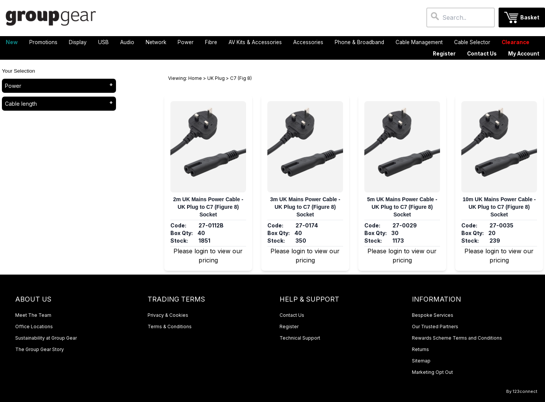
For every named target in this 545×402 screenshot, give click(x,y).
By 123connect (521, 391)
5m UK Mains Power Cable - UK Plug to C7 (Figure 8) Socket (402, 207)
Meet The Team (33, 315)
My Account (523, 54)
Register (444, 54)
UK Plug (216, 78)
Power (13, 86)
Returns (420, 349)
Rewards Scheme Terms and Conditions (457, 338)
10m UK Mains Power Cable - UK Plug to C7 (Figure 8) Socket (498, 207)
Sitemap (421, 361)
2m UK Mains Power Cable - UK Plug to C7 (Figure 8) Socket (208, 207)
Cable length (21, 103)
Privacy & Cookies (168, 315)
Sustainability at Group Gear (46, 338)
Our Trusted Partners (435, 326)
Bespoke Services (432, 315)
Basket (529, 17)
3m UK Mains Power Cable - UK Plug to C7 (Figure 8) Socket (305, 207)
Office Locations (34, 326)
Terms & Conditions (170, 326)
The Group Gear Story (39, 349)
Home (195, 78)
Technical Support (300, 338)
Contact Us (482, 54)
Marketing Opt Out (432, 372)
